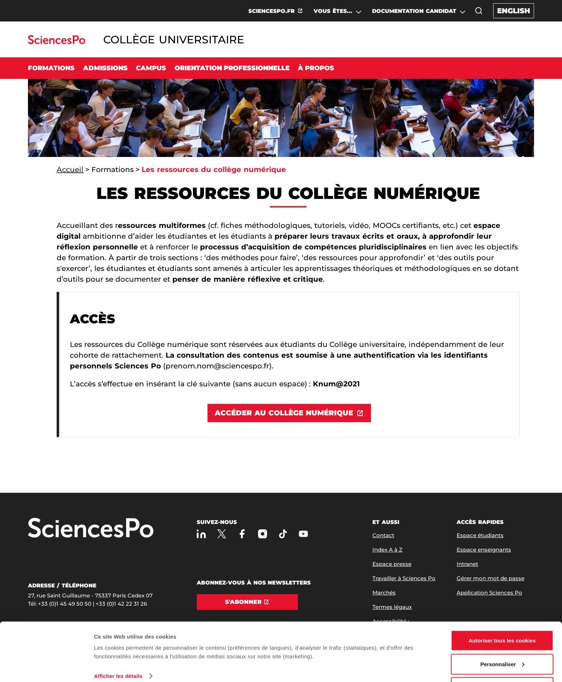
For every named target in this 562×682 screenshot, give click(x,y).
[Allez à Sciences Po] (90, 528)
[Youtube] (303, 533)
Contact (383, 535)
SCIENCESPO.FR (271, 11)
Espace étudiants (480, 535)
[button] (478, 10)
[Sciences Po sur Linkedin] (201, 533)
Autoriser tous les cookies (502, 616)
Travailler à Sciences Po (403, 578)
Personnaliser (502, 639)
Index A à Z (387, 549)
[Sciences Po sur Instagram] (262, 533)
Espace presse (391, 564)
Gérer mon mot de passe (490, 578)
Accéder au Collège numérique (284, 413)
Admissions (105, 68)
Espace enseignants (484, 549)
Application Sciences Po (489, 592)
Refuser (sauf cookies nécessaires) (502, 663)
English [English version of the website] (513, 10)
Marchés (384, 592)
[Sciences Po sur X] (221, 533)
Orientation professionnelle (232, 68)
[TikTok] (282, 533)
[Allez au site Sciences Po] (56, 42)
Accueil (70, 169)
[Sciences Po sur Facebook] (242, 533)
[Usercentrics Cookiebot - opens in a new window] (46, 668)
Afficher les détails (118, 651)
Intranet (467, 564)
